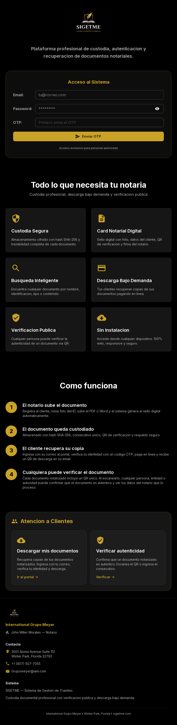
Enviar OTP (88, 136)
